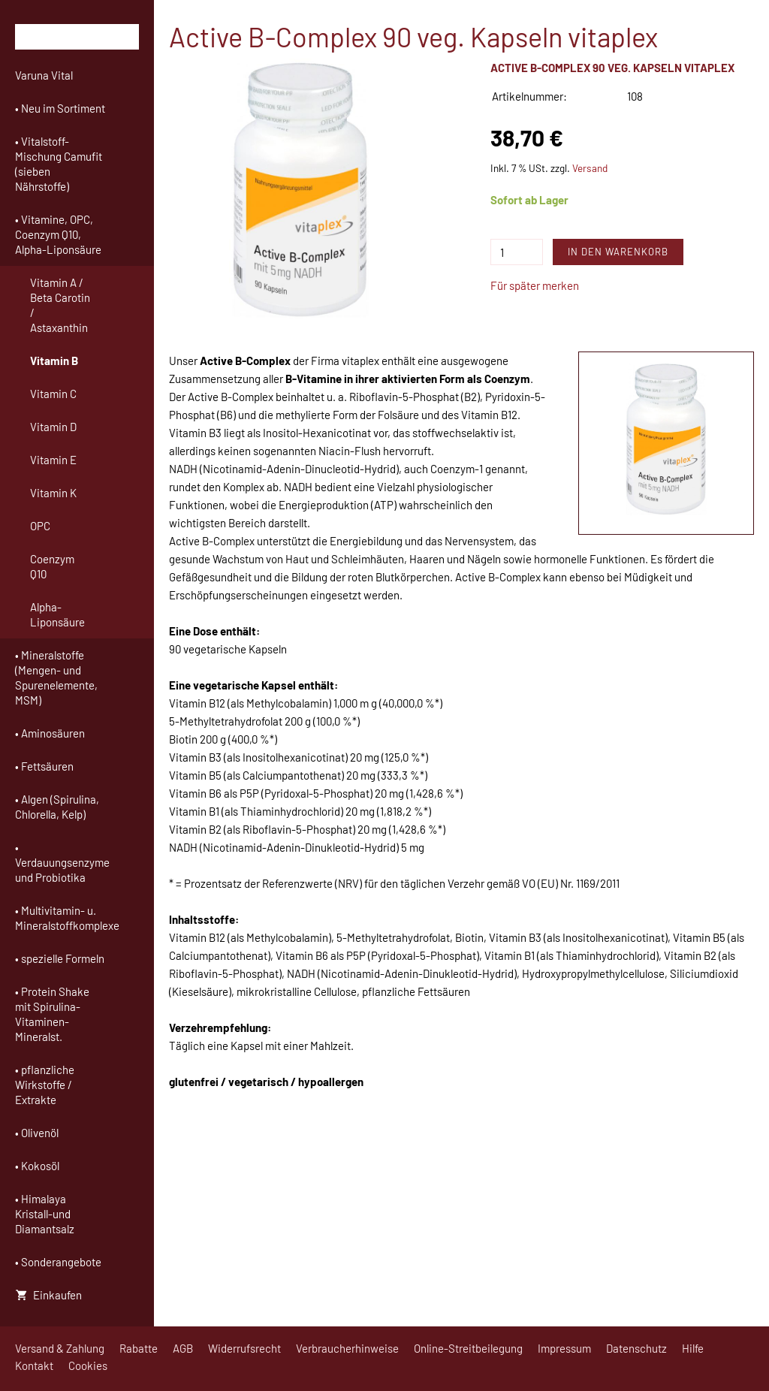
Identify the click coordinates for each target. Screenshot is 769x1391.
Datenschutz (636, 1348)
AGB (183, 1348)
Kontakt (34, 1365)
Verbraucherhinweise (347, 1348)
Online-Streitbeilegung (468, 1348)
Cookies (87, 1365)
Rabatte (138, 1348)
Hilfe (693, 1348)
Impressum (564, 1348)
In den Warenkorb (618, 252)
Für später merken (534, 285)
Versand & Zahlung (59, 1348)
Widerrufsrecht (244, 1348)
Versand (590, 167)
